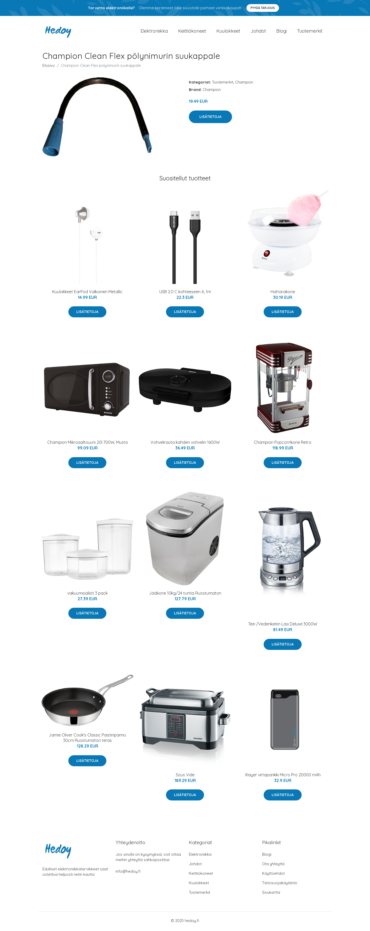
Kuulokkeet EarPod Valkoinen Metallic (87, 293)
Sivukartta (271, 893)
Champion (244, 83)
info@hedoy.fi (128, 872)
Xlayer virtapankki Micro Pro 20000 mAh (283, 776)
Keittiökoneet (192, 32)
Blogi (281, 32)
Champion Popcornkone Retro (282, 444)
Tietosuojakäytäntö (279, 884)
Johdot (258, 32)
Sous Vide (185, 776)
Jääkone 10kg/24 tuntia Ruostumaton (185, 594)
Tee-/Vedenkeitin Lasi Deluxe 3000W (282, 625)
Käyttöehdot (273, 874)
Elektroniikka (154, 32)
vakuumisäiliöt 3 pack (87, 594)
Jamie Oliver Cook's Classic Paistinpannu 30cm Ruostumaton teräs (87, 739)
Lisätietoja (210, 118)
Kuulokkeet (228, 32)
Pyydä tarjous (263, 8)
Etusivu (48, 67)
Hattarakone (283, 293)
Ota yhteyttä (273, 865)
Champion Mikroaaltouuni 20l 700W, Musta (87, 444)
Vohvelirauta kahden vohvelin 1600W (185, 444)
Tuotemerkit (309, 32)
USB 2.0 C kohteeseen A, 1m (185, 293)
